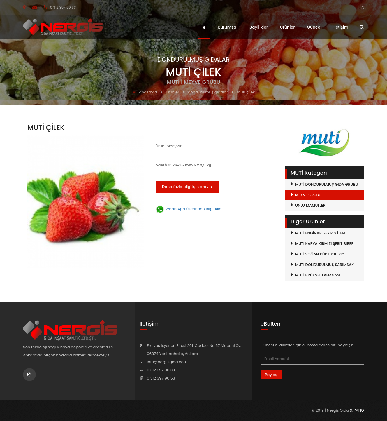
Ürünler (287, 27)
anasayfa (144, 92)
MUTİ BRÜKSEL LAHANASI (317, 275)
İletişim (340, 27)
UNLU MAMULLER (310, 205)
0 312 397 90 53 (161, 378)
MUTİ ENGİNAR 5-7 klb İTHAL (321, 233)
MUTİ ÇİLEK (246, 92)
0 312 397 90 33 (60, 7)
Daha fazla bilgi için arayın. (187, 186)
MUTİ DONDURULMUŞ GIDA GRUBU (326, 184)
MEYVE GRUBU (308, 195)
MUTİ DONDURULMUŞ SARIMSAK (324, 264)
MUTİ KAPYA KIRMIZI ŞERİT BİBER (324, 243)
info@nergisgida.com (167, 362)
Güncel (314, 27)
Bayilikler (258, 27)
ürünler (172, 92)
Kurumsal (228, 27)
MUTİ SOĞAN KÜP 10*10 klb (319, 254)
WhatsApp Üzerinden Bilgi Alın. (189, 209)
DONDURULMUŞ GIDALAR (208, 92)
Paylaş (271, 374)
